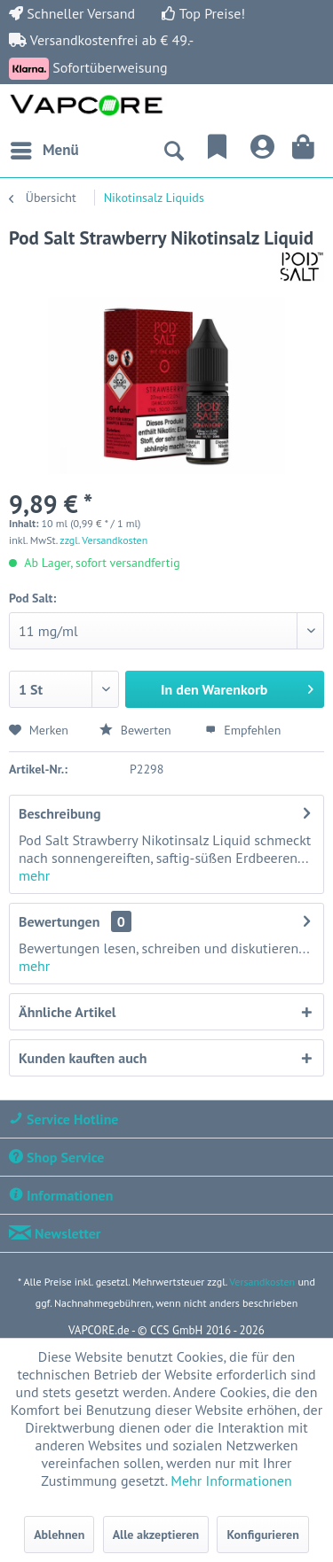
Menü (45, 147)
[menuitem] (44, 150)
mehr (34, 875)
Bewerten (136, 730)
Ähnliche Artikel (67, 1012)
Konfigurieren (262, 1535)
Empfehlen (243, 730)
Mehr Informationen (230, 1480)
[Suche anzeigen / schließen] (173, 150)
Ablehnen (59, 1535)
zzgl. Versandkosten (103, 540)
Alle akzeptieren (156, 1535)
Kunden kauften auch (83, 1058)
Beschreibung (60, 813)
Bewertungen (59, 921)
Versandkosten (262, 1281)
